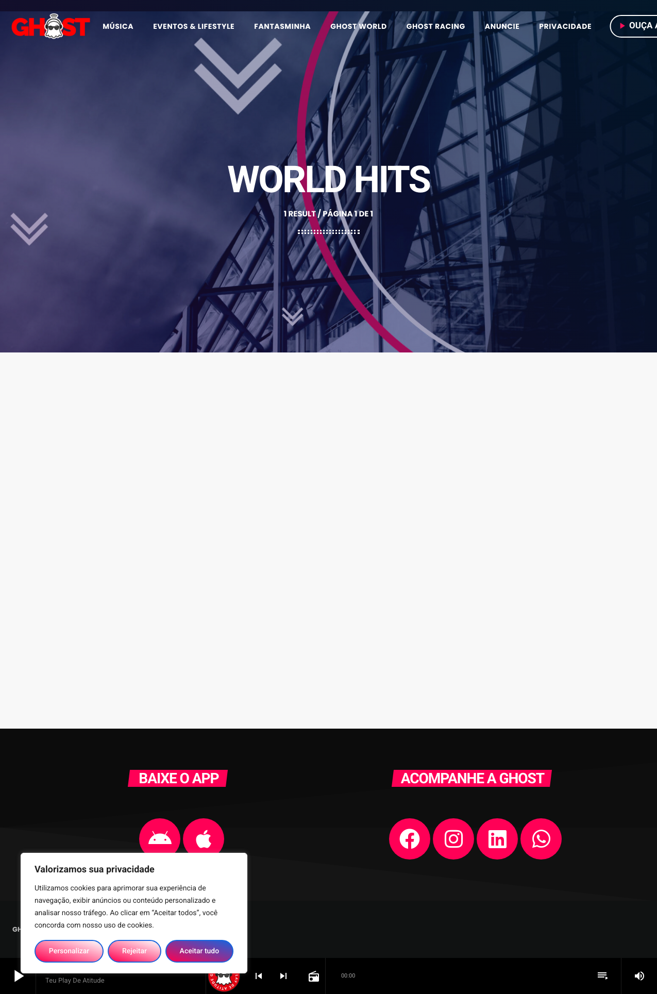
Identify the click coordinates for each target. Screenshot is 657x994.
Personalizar (69, 951)
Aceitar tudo (200, 951)
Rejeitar (134, 951)
